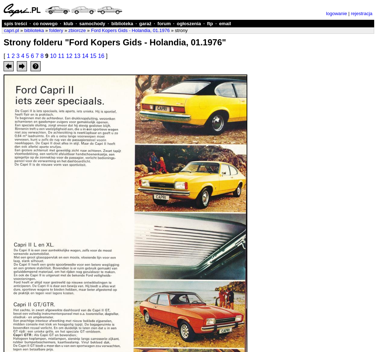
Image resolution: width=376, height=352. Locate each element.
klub (68, 23)
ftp (210, 23)
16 (101, 56)
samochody (92, 23)
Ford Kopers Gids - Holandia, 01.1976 (130, 30)
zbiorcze (77, 30)
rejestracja (361, 13)
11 (61, 56)
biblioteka (122, 23)
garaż (145, 23)
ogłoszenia (189, 23)
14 (85, 56)
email (225, 23)
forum (164, 23)
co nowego (45, 23)
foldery (56, 30)
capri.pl (11, 30)
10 (53, 56)
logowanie (336, 13)
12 (69, 56)
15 (93, 56)
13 (77, 56)
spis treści (15, 23)
